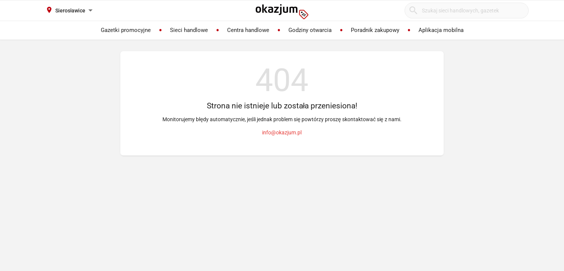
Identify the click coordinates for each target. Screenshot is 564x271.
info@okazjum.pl (282, 132)
